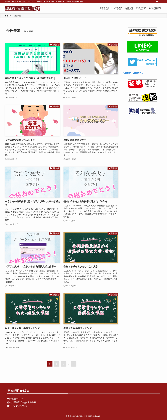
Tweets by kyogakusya (132, 73)
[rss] (157, 1)
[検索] (160, 1)
